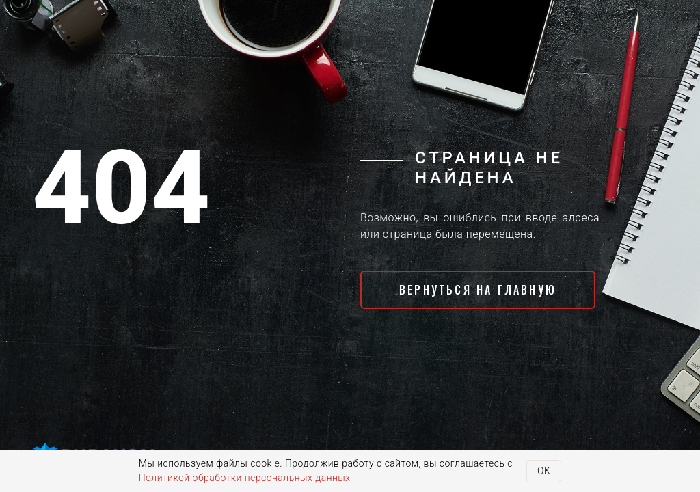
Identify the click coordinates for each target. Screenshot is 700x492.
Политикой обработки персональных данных (245, 477)
